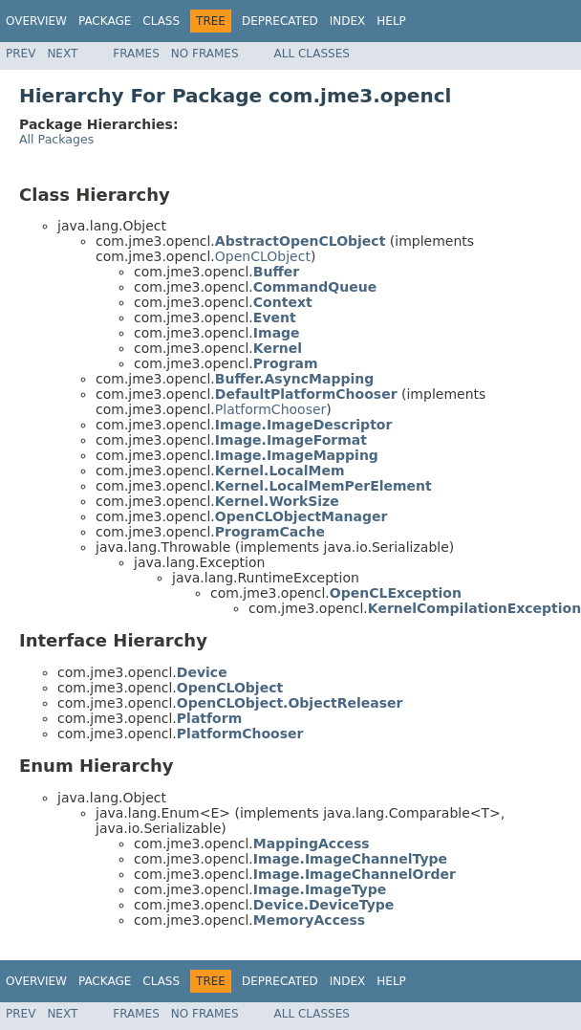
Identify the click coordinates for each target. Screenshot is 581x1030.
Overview (36, 21)
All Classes (312, 53)
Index (348, 21)
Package (104, 21)
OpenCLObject (263, 256)
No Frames (205, 53)
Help (391, 21)
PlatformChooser (270, 409)
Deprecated (280, 21)
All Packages (56, 139)
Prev (20, 53)
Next (62, 53)
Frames (136, 53)
